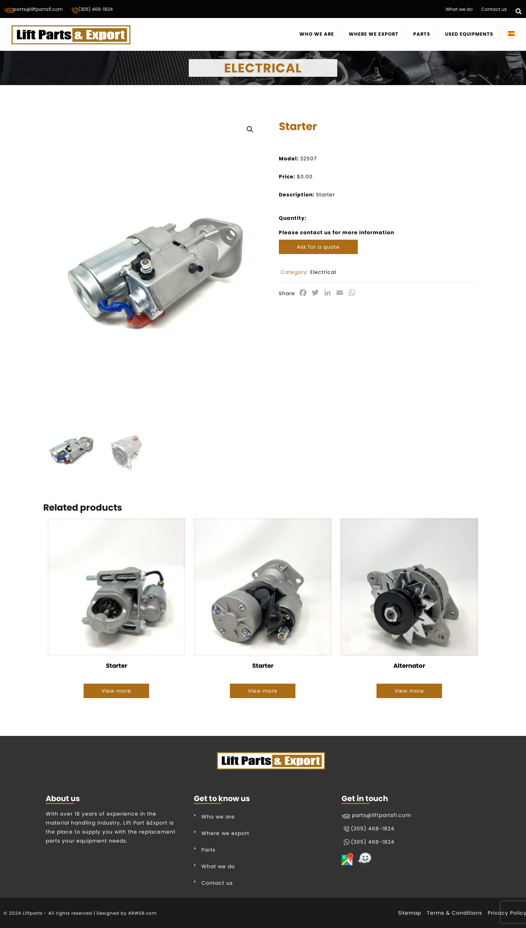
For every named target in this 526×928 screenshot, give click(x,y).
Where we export (225, 833)
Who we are (218, 816)
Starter (116, 666)
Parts (208, 849)
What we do (459, 9)
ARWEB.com (142, 913)
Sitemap (409, 912)
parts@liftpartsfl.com (33, 9)
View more (116, 691)
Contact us (494, 9)
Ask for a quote (318, 246)
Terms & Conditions (454, 912)
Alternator (409, 666)
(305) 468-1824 (92, 10)
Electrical (323, 272)
